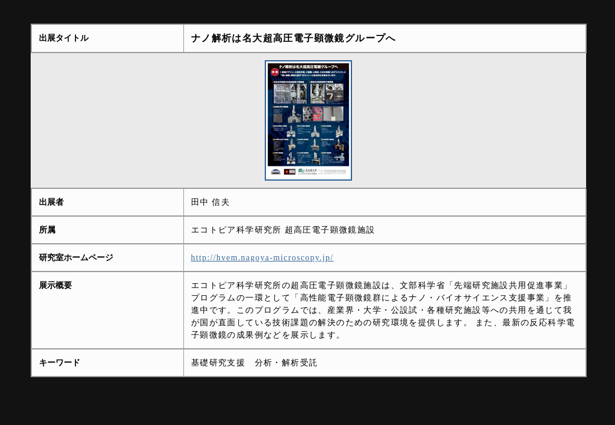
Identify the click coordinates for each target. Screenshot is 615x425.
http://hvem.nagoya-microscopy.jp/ (262, 257)
